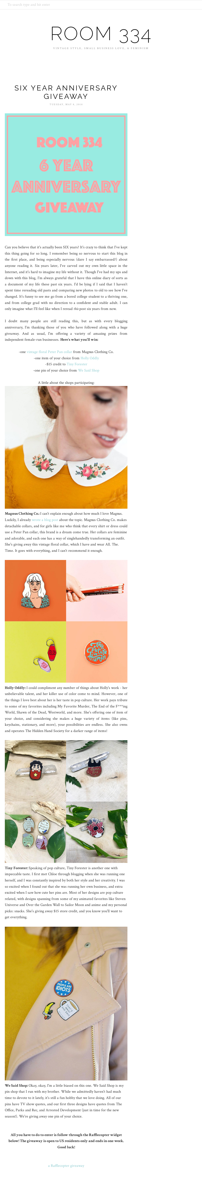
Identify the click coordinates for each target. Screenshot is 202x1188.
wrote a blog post (45, 519)
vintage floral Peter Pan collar (49, 351)
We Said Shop (88, 370)
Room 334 (101, 33)
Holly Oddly (90, 358)
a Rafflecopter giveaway (66, 1165)
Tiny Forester (77, 364)
